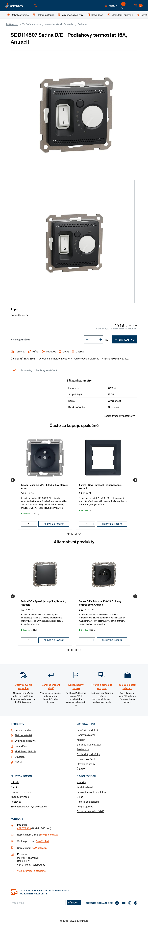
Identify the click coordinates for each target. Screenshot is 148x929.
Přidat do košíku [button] (54, 524)
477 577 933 (24, 828)
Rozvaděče (21, 746)
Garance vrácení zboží (89, 744)
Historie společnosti (88, 801)
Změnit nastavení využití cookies (29, 806)
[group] (45, 480)
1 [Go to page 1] (68, 534)
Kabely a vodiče (23, 730)
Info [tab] (15, 370)
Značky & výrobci (20, 796)
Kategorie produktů (87, 730)
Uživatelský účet (86, 759)
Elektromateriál (23, 735)
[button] (111, 6)
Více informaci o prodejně (31, 870)
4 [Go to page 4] (80, 534)
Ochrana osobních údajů (90, 811)
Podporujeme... (85, 806)
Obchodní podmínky (88, 754)
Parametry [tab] (26, 370)
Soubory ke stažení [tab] (46, 370)
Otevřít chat (42, 841)
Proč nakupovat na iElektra (92, 792)
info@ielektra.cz (49, 834)
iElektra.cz (13, 24)
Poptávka (16, 801)
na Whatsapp (39, 848)
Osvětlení (20, 756)
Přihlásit (74, 902)
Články (81, 768)
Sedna (81, 24)
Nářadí (18, 762)
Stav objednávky (86, 764)
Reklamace (83, 749)
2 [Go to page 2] (72, 534)
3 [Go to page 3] (76, 534)
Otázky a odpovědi (21, 792)
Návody (15, 782)
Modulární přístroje (25, 751)
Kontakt (81, 739)
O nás (80, 796)
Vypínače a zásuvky (31, 24)
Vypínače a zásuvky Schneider (59, 24)
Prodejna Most (85, 787)
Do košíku (125, 339)
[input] (29, 524)
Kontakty (81, 782)
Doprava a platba (86, 734)
